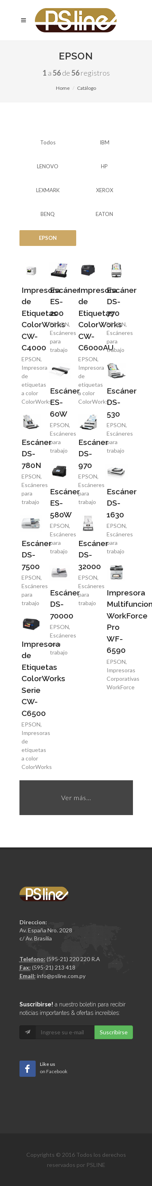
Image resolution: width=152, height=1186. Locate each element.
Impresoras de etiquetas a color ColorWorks (36, 384)
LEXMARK (48, 190)
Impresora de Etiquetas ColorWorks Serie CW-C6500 (43, 679)
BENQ (48, 214)
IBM (104, 142)
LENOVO (47, 166)
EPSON (48, 238)
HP (104, 166)
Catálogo (86, 88)
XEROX (104, 190)
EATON (104, 214)
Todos (48, 142)
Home (63, 88)
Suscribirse (114, 1032)
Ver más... (76, 797)
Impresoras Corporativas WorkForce (123, 678)
